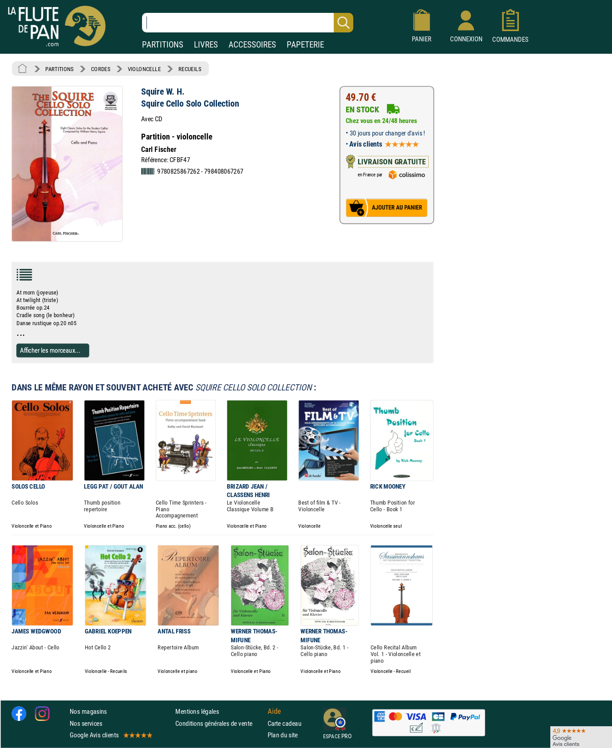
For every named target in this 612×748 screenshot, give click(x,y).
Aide (274, 711)
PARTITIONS (162, 45)
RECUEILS (189, 68)
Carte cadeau (284, 723)
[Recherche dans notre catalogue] (247, 22)
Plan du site (283, 735)
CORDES (100, 68)
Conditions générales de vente (219, 723)
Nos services (86, 723)
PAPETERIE (305, 45)
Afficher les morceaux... (50, 350)
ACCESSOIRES (252, 45)
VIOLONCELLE (144, 68)
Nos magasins (88, 711)
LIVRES (206, 45)
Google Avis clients (110, 735)
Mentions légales (197, 711)
